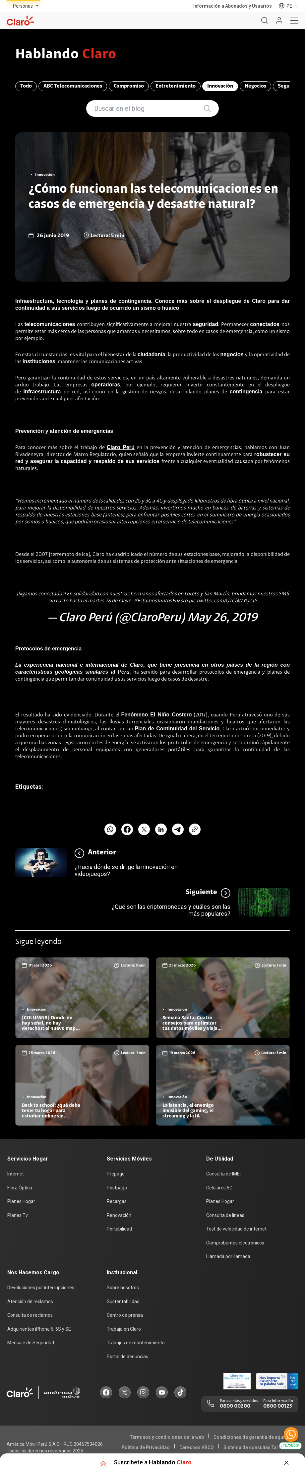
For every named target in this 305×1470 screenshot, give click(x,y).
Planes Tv (17, 1215)
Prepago (116, 1173)
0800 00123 (277, 1406)
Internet (15, 1173)
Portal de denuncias (127, 1356)
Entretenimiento (175, 86)
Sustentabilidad (123, 1301)
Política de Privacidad (146, 1447)
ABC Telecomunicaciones (72, 86)
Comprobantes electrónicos (235, 1242)
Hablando (65, 55)
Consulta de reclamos (30, 1315)
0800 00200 (235, 1406)
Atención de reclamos (30, 1301)
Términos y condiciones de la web (167, 1437)
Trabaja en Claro (124, 1329)
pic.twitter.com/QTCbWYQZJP (223, 601)
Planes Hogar (21, 1201)
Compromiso (129, 86)
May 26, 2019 (222, 618)
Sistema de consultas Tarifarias (258, 1447)
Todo (26, 86)
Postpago (117, 1187)
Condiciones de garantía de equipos (253, 1437)
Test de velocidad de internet (236, 1229)
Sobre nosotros (123, 1287)
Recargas (117, 1201)
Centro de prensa (125, 1315)
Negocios (255, 86)
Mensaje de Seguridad (30, 1342)
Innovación (220, 86)
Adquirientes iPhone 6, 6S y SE (39, 1329)
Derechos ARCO (196, 1447)
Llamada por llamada (228, 1256)
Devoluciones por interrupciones (40, 1287)
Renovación (119, 1215)
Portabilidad (119, 1229)
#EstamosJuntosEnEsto (161, 601)
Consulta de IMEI (223, 1173)
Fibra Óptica (19, 1187)
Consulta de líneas (225, 1215)
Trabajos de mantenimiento (136, 1342)
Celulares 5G (219, 1187)
